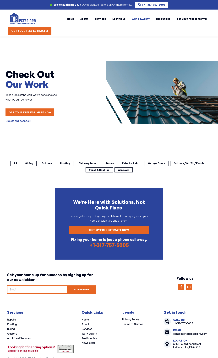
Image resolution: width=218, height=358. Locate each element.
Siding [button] (44, 163)
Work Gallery (141, 19)
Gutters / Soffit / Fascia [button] (83, 170)
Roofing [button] (82, 163)
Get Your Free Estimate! (192, 19)
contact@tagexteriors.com (190, 334)
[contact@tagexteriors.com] (167, 333)
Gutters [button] (63, 163)
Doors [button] (130, 163)
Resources (163, 19)
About (84, 19)
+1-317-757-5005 (109, 246)
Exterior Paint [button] (152, 163)
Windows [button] (145, 170)
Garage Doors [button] (180, 163)
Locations (118, 19)
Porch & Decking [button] (119, 170)
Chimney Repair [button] (107, 163)
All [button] (30, 163)
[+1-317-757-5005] (167, 322)
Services (100, 19)
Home (70, 19)
